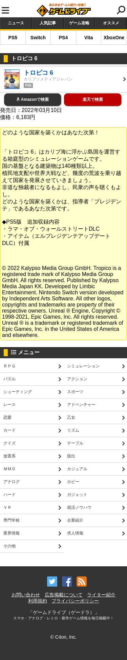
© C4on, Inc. (63, 637)
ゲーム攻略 (79, 23)
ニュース (16, 23)
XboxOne (114, 37)
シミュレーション (83, 366)
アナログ (11, 481)
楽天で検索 (93, 99)
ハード (9, 494)
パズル (9, 379)
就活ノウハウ (79, 507)
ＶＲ (7, 507)
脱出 (71, 456)
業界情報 (11, 533)
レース (9, 404)
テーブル (75, 443)
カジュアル (77, 468)
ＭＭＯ (9, 468)
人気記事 (48, 23)
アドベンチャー (81, 404)
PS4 (63, 37)
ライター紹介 (101, 594)
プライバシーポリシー (75, 601)
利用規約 (37, 601)
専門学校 (11, 520)
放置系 (9, 456)
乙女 (71, 417)
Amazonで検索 (32, 99)
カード (9, 430)
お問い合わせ (26, 594)
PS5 (12, 37)
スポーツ (75, 391)
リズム (73, 430)
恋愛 (7, 417)
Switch (38, 37)
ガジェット (77, 494)
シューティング (17, 391)
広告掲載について (64, 594)
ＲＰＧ (9, 366)
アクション (77, 379)
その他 (9, 546)
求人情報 (75, 533)
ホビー (73, 481)
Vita (88, 37)
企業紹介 (75, 520)
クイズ (9, 443)
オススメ (111, 23)
